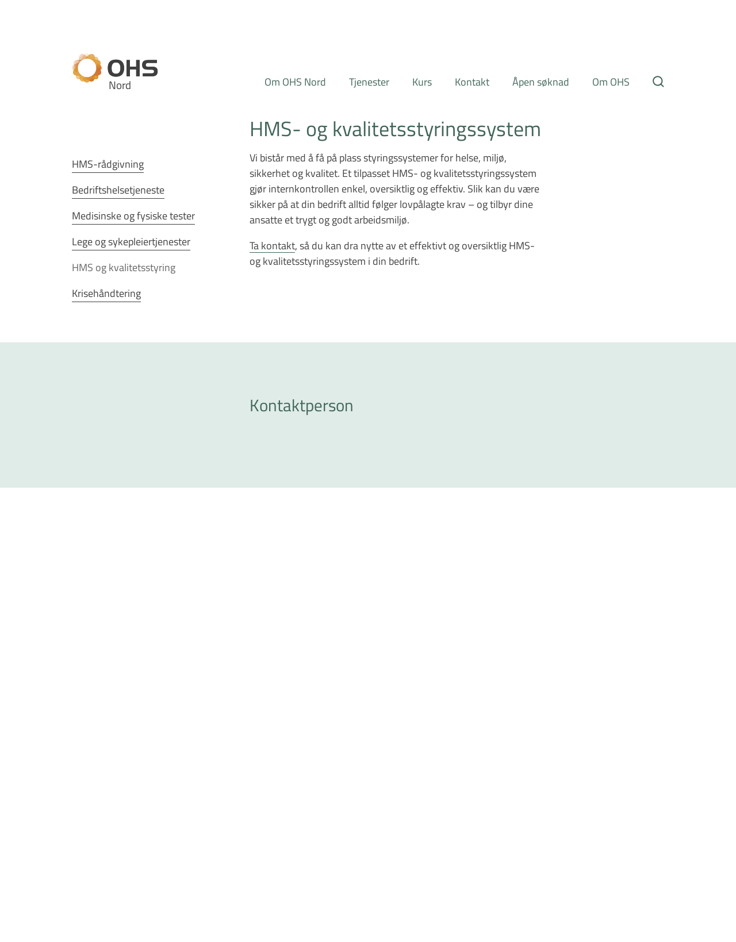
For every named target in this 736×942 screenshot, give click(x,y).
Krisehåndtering (106, 293)
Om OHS (611, 81)
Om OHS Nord (295, 81)
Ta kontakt (272, 245)
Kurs (422, 81)
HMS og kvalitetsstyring (123, 267)
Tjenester (369, 81)
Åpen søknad (540, 81)
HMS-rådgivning (108, 164)
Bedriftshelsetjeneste (118, 189)
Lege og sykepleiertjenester (131, 241)
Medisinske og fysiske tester (133, 215)
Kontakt (472, 81)
